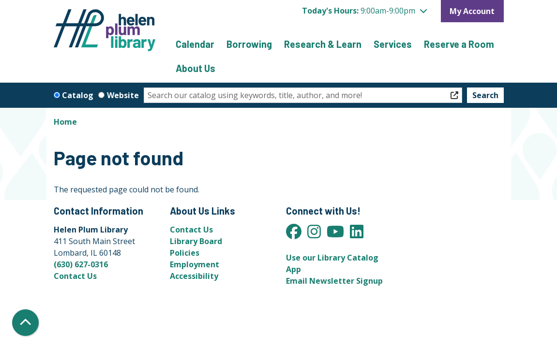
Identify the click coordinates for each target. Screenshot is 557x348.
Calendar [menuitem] (195, 44)
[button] (365, 10)
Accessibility (194, 276)
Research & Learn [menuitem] (322, 44)
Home (65, 121)
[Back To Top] (25, 322)
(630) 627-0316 (81, 264)
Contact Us (75, 276)
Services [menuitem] (393, 44)
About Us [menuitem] (195, 68)
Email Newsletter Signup (334, 281)
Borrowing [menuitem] (249, 44)
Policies (184, 252)
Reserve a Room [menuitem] (459, 44)
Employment (194, 264)
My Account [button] (472, 11)
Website (123, 95)
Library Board (196, 241)
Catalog (77, 95)
